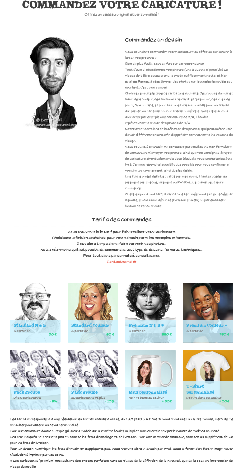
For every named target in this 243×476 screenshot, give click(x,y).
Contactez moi (121, 262)
